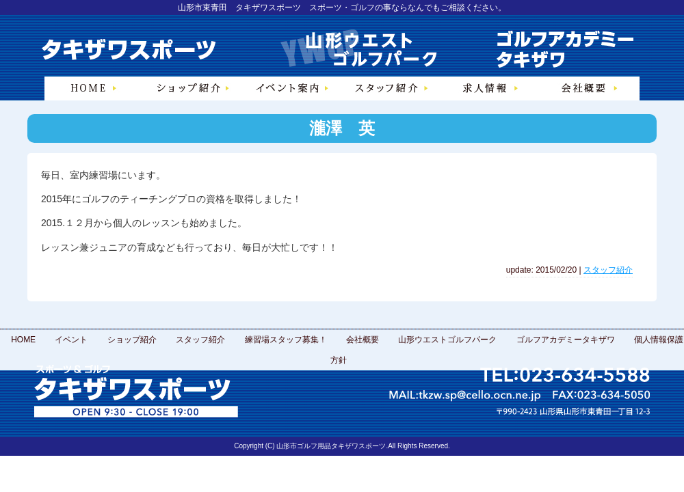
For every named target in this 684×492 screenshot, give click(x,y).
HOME (23, 339)
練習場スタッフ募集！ (286, 339)
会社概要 (362, 339)
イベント (71, 339)
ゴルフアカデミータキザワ (565, 339)
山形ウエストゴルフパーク (447, 339)
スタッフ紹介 (608, 270)
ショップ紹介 (132, 339)
